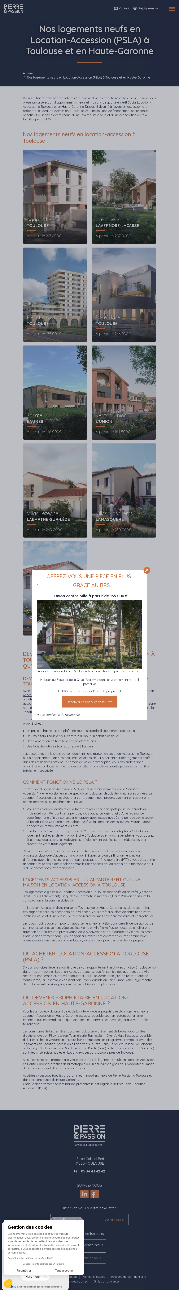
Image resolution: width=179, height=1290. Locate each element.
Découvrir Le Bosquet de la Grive (89, 702)
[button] (8, 1283)
